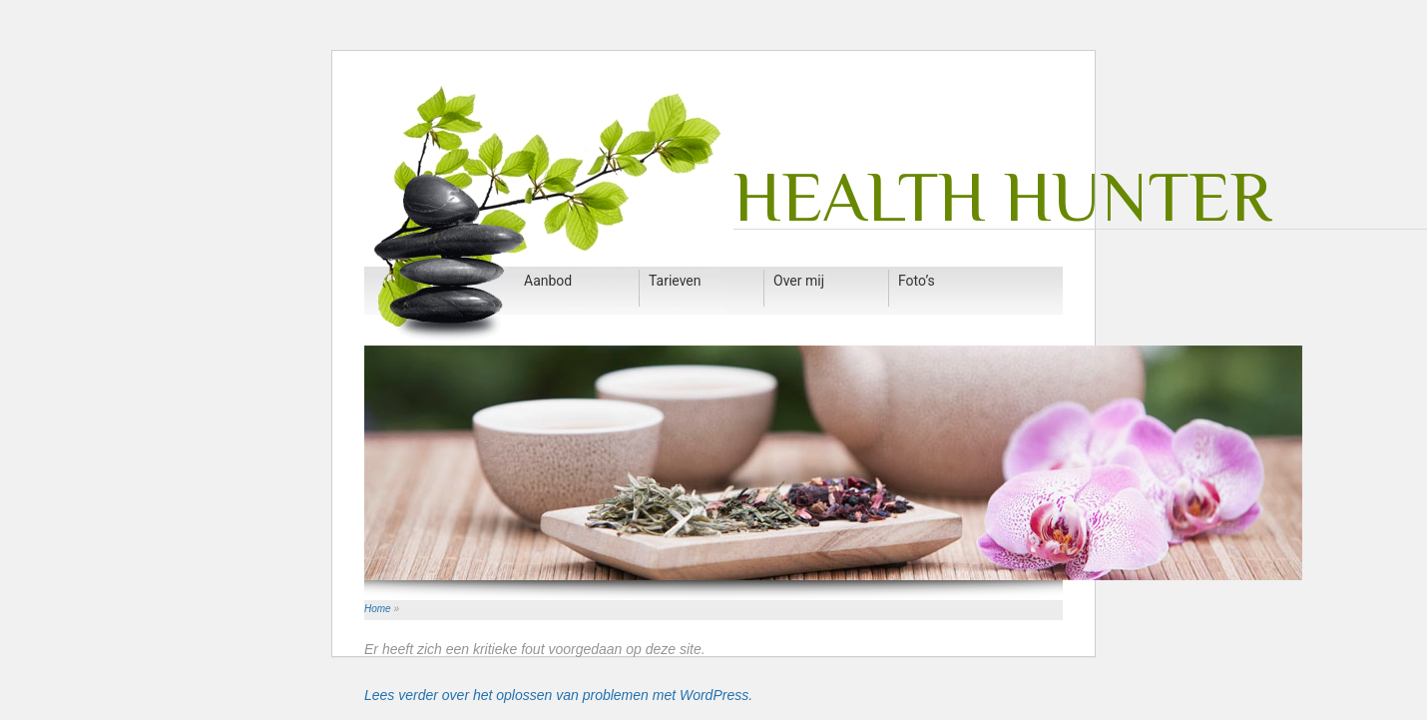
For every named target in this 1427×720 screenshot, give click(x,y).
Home (377, 608)
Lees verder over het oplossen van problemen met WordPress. (558, 695)
